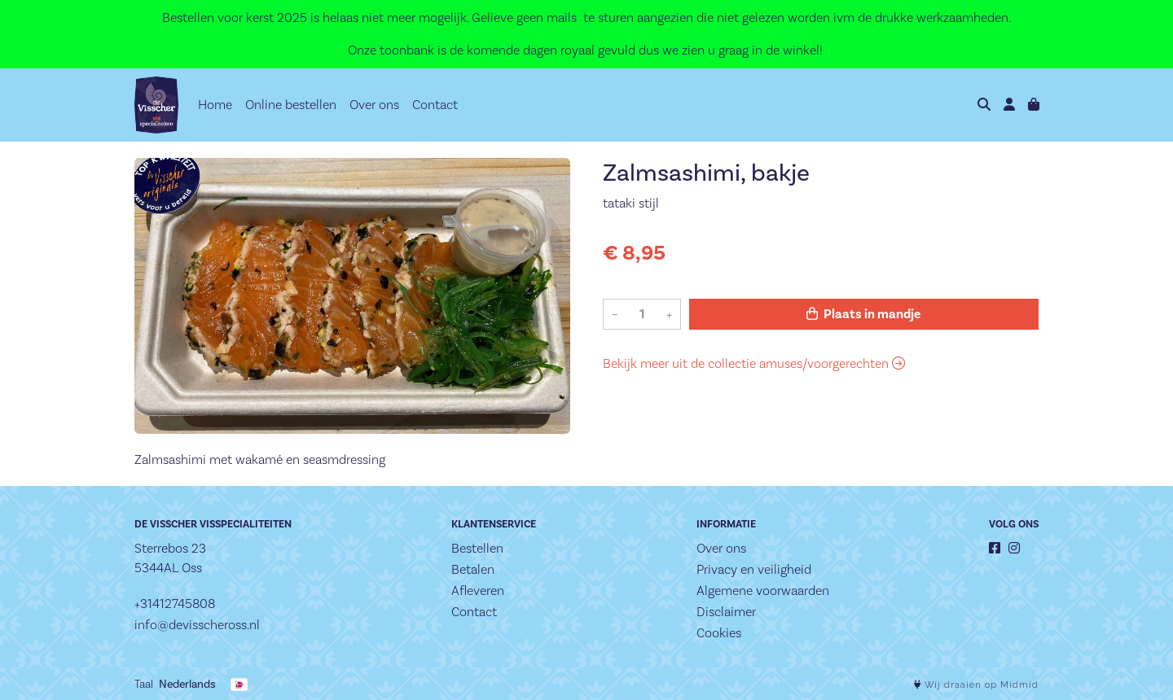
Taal (143, 683)
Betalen (472, 569)
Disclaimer (726, 611)
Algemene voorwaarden (762, 590)
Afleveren (477, 590)
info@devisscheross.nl (197, 624)
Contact (435, 104)
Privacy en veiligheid (753, 569)
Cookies (718, 633)
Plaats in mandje (863, 314)
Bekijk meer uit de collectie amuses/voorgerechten (754, 363)
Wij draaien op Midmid (976, 685)
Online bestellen (290, 104)
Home (215, 104)
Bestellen (477, 548)
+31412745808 (174, 603)
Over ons (374, 104)
